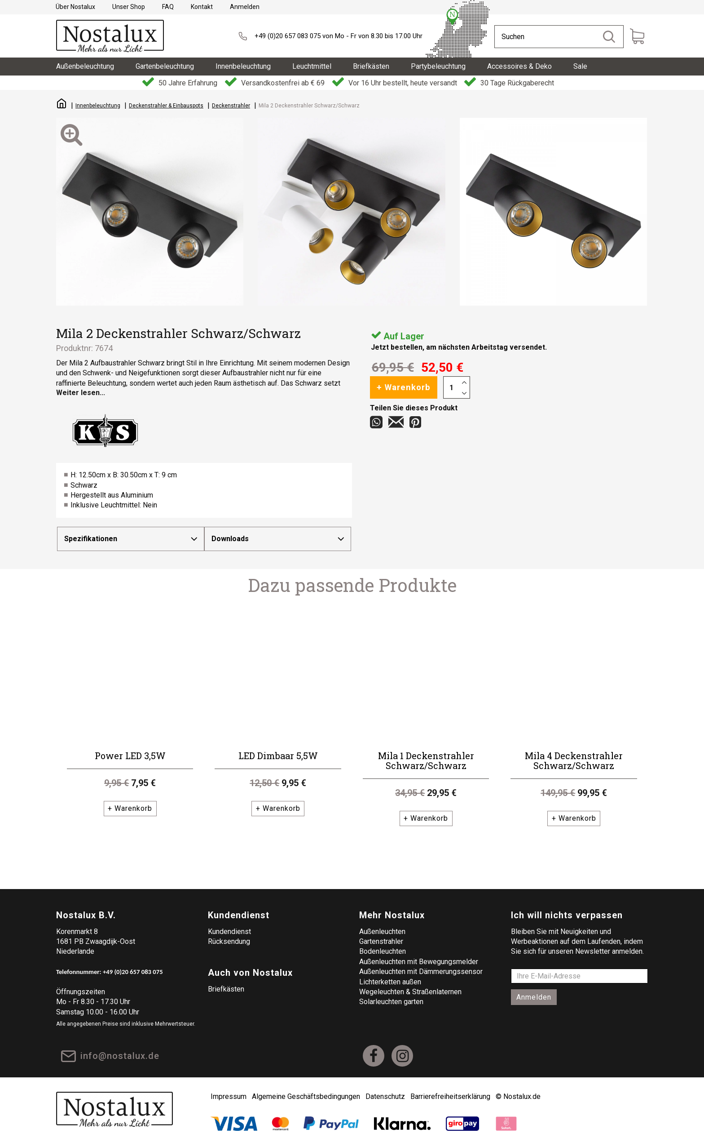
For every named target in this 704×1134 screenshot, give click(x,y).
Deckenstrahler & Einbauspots (166, 105)
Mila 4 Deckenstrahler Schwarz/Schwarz (574, 751)
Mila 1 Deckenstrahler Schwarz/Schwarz (426, 751)
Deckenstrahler (231, 105)
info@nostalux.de (121, 1047)
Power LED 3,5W (130, 747)
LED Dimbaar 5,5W (278, 747)
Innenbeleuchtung (97, 105)
